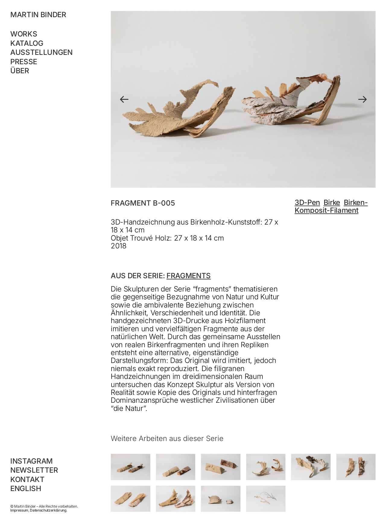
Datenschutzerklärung (48, 510)
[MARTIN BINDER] (49, 15)
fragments (188, 275)
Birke (332, 202)
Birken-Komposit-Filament (331, 206)
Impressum (19, 510)
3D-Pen (307, 202)
